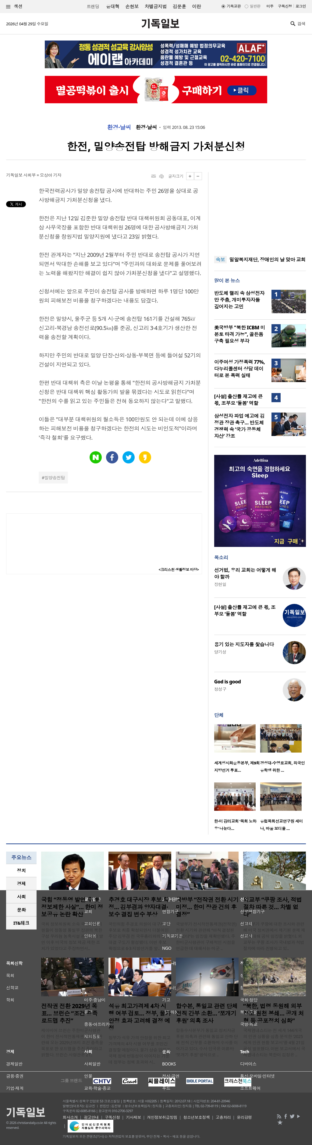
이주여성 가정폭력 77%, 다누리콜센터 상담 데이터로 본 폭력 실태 (239, 369)
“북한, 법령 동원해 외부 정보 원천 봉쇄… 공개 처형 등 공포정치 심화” (273, 1013)
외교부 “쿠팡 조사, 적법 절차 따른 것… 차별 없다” (272, 907)
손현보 (131, 6)
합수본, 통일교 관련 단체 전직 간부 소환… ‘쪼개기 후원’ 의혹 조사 (207, 1013)
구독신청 (285, 6)
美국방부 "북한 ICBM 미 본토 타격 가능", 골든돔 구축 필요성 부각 (239, 334)
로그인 (301, 6)
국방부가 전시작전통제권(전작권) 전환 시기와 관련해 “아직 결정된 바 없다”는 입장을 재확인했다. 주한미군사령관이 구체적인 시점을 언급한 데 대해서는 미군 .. (206, 936)
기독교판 (234, 6)
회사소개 (70, 1117)
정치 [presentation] (21, 870)
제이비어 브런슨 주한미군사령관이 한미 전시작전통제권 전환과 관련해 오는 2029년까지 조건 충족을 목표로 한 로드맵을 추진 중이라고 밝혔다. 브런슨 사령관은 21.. (72, 1042)
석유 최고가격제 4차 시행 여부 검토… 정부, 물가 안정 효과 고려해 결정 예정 (139, 1017)
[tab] (21, 870)
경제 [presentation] (21, 884)
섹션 (14, 6)
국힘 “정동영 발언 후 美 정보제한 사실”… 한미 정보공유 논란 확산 (72, 907)
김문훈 (179, 6)
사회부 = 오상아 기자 (42, 175)
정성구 (220, 689)
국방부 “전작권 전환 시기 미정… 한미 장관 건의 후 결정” (207, 907)
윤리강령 (244, 1117)
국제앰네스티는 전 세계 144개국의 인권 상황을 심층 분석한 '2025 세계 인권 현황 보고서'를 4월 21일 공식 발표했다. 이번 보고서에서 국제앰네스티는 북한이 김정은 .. (274, 1042)
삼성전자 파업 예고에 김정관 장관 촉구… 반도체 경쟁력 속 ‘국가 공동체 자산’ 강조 (239, 426)
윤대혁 (112, 6)
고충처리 (223, 1117)
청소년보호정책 (196, 1117)
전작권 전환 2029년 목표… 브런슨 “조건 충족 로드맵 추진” (69, 1013)
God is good (227, 681)
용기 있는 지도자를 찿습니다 (244, 644)
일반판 (255, 6)
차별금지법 (156, 6)
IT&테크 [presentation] (21, 923)
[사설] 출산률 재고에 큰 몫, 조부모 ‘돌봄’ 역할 (238, 399)
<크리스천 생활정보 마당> (179, 569)
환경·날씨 (119, 127)
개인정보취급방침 (162, 1117)
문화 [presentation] (21, 910)
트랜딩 (93, 6)
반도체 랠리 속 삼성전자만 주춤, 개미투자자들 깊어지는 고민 (239, 300)
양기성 (220, 652)
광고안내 (91, 1117)
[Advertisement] (260, 210)
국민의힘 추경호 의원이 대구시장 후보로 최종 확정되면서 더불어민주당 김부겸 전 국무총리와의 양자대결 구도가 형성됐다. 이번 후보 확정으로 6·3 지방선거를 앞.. (138, 936)
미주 (269, 6)
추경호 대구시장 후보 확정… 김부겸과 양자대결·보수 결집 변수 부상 (138, 907)
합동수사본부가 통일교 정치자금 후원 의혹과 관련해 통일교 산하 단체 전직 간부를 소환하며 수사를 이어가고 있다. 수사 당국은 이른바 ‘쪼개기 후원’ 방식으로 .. (207, 1042)
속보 (220, 259)
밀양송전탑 (54, 477)
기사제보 (133, 1117)
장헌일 (220, 584)
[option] (237, 750)
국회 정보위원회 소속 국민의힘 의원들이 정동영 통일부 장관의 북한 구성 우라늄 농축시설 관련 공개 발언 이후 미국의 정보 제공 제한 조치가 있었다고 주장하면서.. (72, 936)
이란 (196, 6)
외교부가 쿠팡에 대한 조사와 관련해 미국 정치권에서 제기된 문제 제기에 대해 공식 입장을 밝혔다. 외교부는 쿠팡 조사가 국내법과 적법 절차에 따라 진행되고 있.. (274, 936)
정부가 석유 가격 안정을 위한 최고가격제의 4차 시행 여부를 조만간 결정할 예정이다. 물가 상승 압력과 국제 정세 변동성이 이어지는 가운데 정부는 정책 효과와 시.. (139, 1050)
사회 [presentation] (21, 897)
